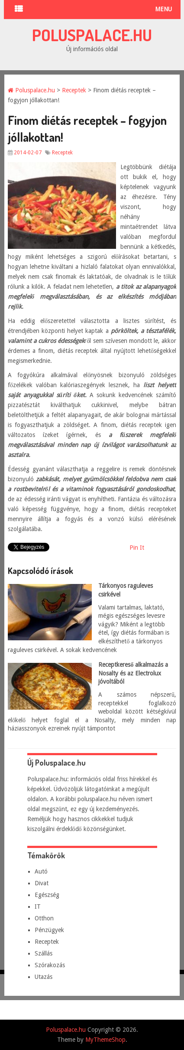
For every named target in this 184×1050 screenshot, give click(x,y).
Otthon (44, 918)
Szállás (43, 953)
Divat (41, 883)
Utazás (43, 976)
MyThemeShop (105, 1039)
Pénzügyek (49, 929)
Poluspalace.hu (92, 34)
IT (38, 906)
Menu (163, 9)
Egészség (47, 894)
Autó (41, 871)
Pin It (136, 547)
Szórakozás (50, 965)
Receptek (74, 90)
